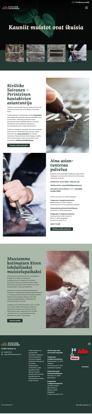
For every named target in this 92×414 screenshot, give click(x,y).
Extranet (85, 367)
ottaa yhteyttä (22, 134)
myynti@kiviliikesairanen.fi (72, 186)
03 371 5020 (64, 182)
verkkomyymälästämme (24, 141)
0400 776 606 (55, 224)
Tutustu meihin (14, 321)
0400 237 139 (74, 182)
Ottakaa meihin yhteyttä (18, 146)
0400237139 (6, 353)
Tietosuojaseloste (7, 405)
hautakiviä (37, 116)
